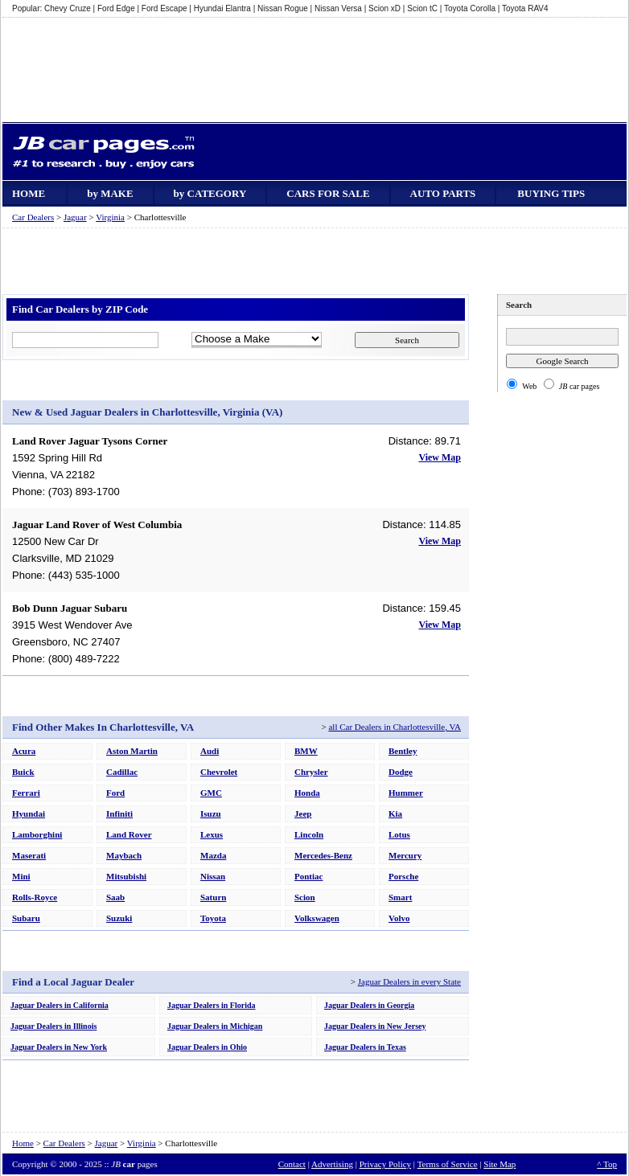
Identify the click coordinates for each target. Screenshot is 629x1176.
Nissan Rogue (282, 8)
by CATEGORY (210, 193)
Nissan (212, 876)
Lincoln (308, 834)
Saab (115, 897)
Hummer (405, 792)
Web (529, 386)
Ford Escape (164, 8)
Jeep (302, 813)
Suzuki (119, 918)
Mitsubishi (126, 876)
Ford (115, 792)
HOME (28, 193)
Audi (209, 751)
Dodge (400, 771)
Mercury (404, 855)
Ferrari (26, 792)
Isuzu (210, 813)
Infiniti (119, 813)
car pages (579, 386)
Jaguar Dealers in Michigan (214, 1026)
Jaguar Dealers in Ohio (207, 1047)
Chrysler (311, 771)
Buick (23, 771)
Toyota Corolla (469, 8)
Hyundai (28, 813)
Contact (292, 1164)
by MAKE (110, 193)
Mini (21, 876)
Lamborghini (37, 834)
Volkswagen (316, 918)
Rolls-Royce (34, 897)
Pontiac (308, 876)
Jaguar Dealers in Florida (211, 1005)
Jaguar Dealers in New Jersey (375, 1026)
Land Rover (129, 834)
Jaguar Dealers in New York (58, 1047)
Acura (23, 751)
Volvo (399, 918)
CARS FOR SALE (327, 193)
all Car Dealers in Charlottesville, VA (394, 726)
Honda (307, 792)
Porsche (403, 876)
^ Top (607, 1164)
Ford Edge (116, 8)
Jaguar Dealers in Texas (365, 1047)
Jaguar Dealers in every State (409, 981)
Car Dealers (33, 217)
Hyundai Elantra (222, 8)
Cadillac (122, 771)
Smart (400, 897)
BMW (306, 751)
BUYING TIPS (551, 193)
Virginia (110, 217)
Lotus (399, 834)
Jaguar (75, 217)
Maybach (124, 855)
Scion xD (384, 8)
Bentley (402, 751)
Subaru (26, 918)
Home (23, 1143)
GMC (211, 792)
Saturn (213, 897)
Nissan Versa (338, 8)
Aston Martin (132, 751)
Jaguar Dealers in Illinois (53, 1026)
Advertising (332, 1164)
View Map (439, 457)
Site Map (499, 1164)
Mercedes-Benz (323, 855)
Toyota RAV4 (525, 8)
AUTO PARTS (443, 193)
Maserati (29, 855)
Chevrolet (218, 771)
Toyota (213, 918)
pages (134, 1164)
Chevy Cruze (67, 8)
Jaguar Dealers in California (59, 1005)
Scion (304, 897)
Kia (395, 813)
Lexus (211, 834)
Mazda (213, 855)
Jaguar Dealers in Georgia (369, 1005)
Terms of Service (447, 1164)
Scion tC (422, 8)
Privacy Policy (385, 1164)
